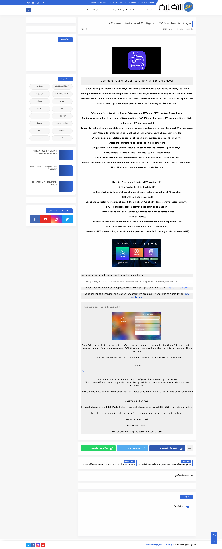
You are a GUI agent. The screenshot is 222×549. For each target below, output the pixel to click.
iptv (39, 131)
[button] (167, 448)
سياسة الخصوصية (98, 2)
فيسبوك (62, 116)
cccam (62, 131)
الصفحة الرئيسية (147, 2)
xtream (40, 138)
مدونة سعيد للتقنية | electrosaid (160, 545)
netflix (62, 138)
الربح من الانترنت (120, 10)
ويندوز (39, 123)
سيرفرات (40, 109)
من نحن (111, 2)
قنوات (39, 116)
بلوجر (62, 101)
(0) (84, 29)
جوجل (39, 101)
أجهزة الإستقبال (93, 10)
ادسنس (106, 10)
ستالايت (133, 10)
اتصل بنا (119, 2)
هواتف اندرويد (146, 10)
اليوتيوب (39, 94)
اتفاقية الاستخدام (132, 2)
